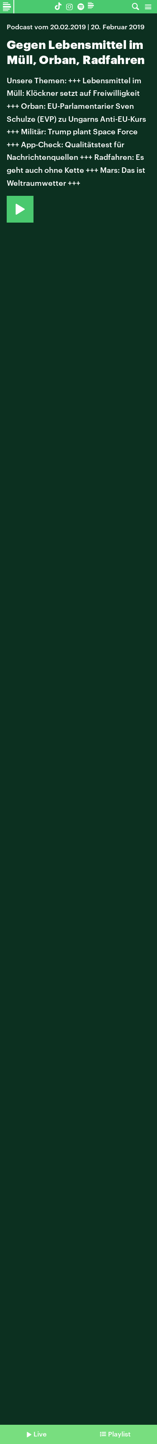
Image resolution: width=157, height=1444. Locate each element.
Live (39, 1434)
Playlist (119, 1434)
